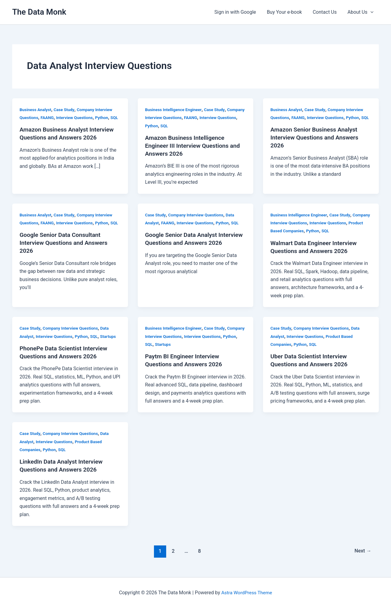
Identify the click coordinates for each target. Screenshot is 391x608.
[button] (371, 12)
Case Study (66, 109)
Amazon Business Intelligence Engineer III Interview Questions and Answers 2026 (194, 145)
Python (104, 117)
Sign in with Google (238, 12)
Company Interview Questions (174, 117)
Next (362, 551)
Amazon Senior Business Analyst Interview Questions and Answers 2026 (316, 145)
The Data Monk (39, 11)
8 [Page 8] (199, 551)
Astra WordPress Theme (246, 592)
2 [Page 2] (172, 551)
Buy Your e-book (287, 12)
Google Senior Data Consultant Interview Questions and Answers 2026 (65, 250)
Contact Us (326, 12)
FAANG (48, 117)
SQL (23, 125)
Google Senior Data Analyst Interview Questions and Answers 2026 (190, 242)
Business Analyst (36, 109)
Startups (111, 336)
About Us (361, 12)
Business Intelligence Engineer (174, 109)
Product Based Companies (295, 230)
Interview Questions (76, 117)
